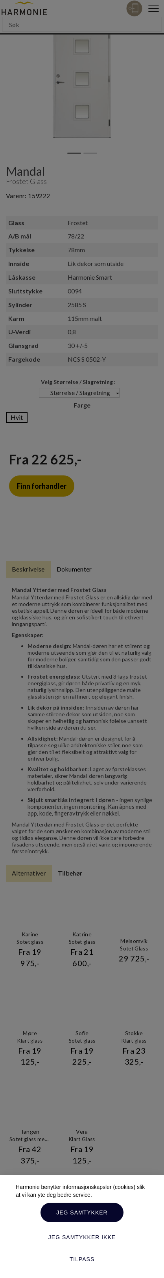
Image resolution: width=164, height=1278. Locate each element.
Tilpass (82, 1259)
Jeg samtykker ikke (82, 1237)
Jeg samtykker (81, 1212)
